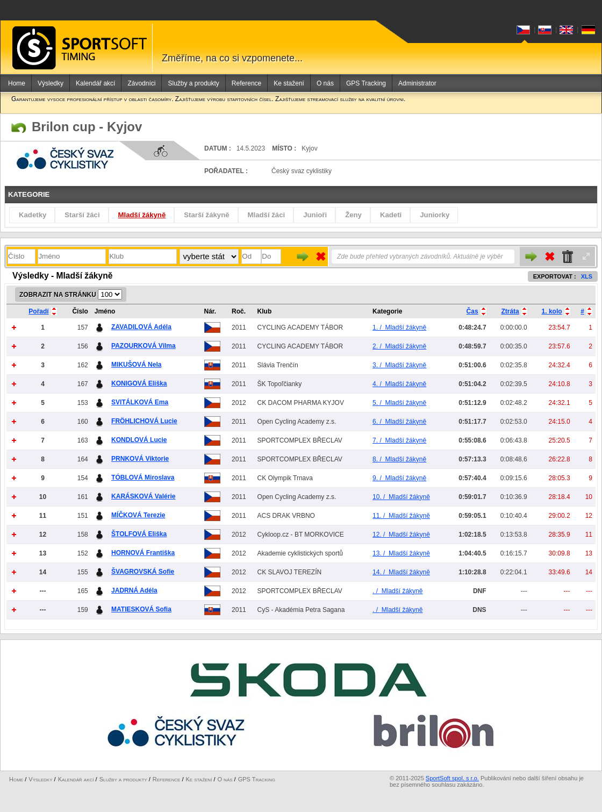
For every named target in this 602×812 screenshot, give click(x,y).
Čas (472, 311)
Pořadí (38, 311)
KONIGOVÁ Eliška (139, 383)
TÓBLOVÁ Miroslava (142, 477)
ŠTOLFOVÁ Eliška (139, 534)
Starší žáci (81, 215)
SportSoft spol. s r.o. (452, 778)
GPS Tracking (366, 83)
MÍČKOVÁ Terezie (138, 515)
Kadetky (32, 215)
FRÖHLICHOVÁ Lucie (144, 421)
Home (16, 83)
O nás (325, 83)
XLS (586, 276)
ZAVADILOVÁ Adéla (141, 327)
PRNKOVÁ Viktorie (140, 458)
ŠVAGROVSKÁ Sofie (142, 571)
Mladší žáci (266, 215)
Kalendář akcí (95, 83)
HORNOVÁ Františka (143, 553)
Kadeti (391, 215)
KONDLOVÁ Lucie (139, 440)
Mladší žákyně (142, 215)
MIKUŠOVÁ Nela (136, 364)
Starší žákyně (206, 215)
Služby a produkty (193, 83)
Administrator (417, 83)
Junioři (315, 215)
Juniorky (434, 215)
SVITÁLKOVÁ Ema (139, 402)
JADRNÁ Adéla (134, 590)
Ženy (353, 215)
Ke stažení (289, 83)
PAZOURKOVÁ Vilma (143, 346)
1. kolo (552, 311)
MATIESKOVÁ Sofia (141, 609)
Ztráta (510, 311)
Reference (246, 83)
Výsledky (50, 83)
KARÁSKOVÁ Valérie (143, 496)
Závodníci (141, 83)
